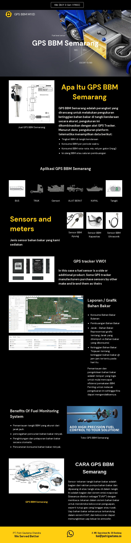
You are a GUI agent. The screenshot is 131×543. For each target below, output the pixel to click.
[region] (65, 5)
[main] (65, 43)
